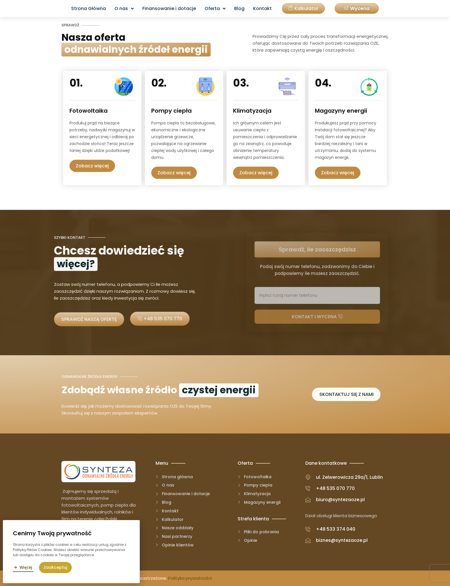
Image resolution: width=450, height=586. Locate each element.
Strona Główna (88, 8)
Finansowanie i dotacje (169, 8)
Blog (239, 8)
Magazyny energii (320, 111)
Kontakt (262, 8)
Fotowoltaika (86, 111)
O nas (124, 8)
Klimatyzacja (245, 111)
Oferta (215, 8)
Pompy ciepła (168, 111)
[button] (357, 8)
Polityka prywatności (190, 578)
